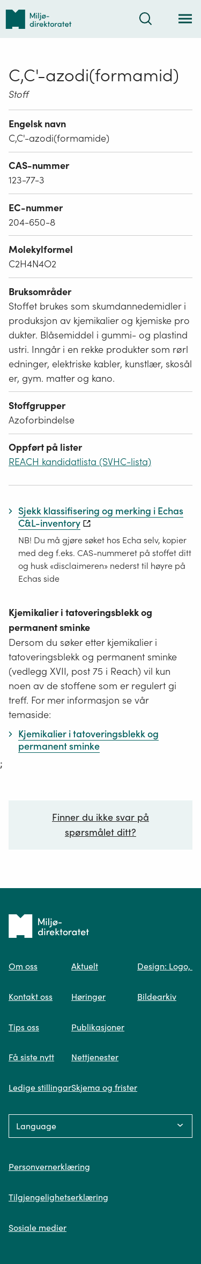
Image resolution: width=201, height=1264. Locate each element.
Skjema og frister (104, 1087)
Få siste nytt (31, 1057)
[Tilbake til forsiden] (38, 19)
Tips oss (24, 1027)
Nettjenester (94, 1057)
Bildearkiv (156, 996)
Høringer (88, 996)
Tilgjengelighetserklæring (58, 1197)
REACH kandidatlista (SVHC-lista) (80, 462)
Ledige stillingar (40, 1087)
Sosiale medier (37, 1227)
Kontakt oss (31, 996)
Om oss (23, 966)
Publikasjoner (97, 1027)
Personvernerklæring (49, 1166)
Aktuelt (84, 966)
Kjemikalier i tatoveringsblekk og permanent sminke (80, 620)
